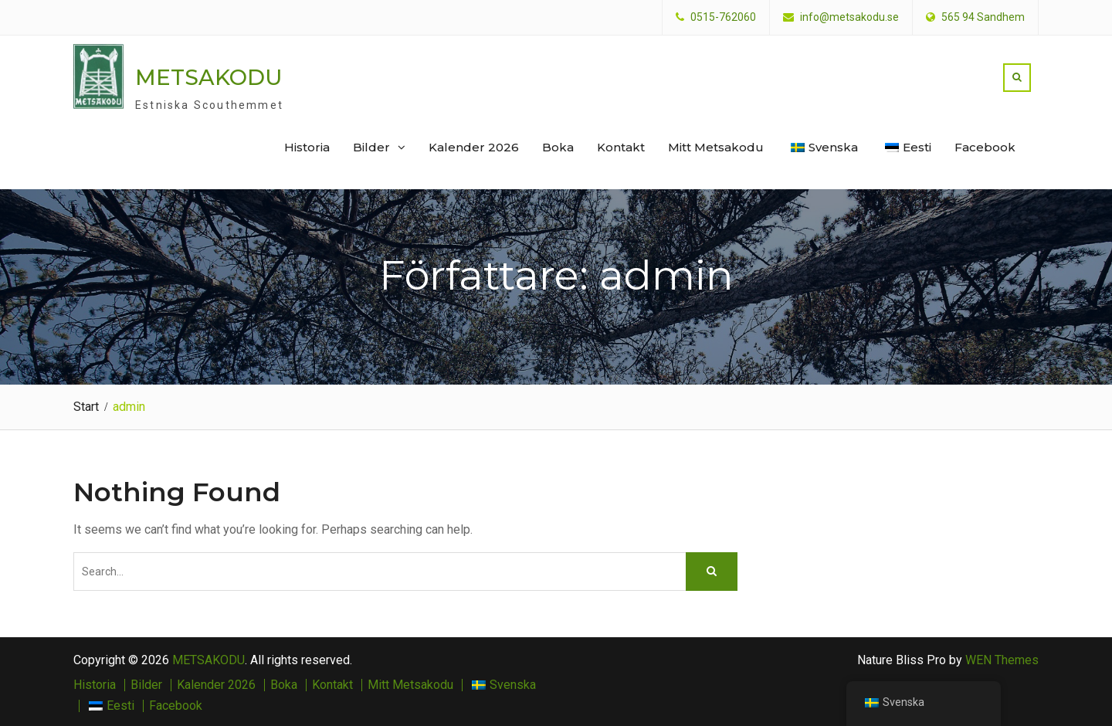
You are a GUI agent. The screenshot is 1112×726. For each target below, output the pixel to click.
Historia (307, 147)
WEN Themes (1002, 658)
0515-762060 (723, 17)
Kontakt (621, 147)
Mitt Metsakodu (716, 147)
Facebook (984, 147)
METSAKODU (209, 76)
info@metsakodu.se (849, 17)
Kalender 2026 (474, 147)
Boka (558, 147)
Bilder (371, 147)
